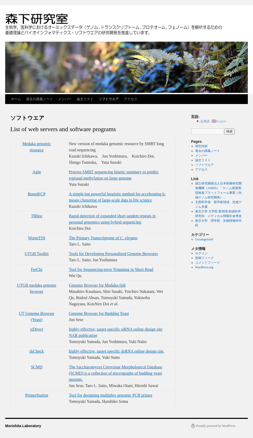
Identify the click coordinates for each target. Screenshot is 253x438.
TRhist (36, 216)
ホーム (16, 99)
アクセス (130, 99)
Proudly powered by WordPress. (216, 426)
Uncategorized (204, 239)
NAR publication (83, 335)
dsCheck (36, 351)
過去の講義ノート (39, 99)
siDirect (36, 329)
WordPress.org (204, 267)
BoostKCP (36, 194)
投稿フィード (204, 258)
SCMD (36, 367)
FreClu (36, 269)
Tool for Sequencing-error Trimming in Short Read (111, 269)
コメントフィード (207, 262)
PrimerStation (36, 395)
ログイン (201, 253)
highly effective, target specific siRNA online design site (115, 329)
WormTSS (36, 238)
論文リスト (85, 99)
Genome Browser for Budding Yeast (99, 313)
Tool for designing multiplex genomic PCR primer (110, 395)
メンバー (65, 99)
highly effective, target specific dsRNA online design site (116, 351)
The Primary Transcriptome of (103, 238)
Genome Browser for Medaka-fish (97, 285)
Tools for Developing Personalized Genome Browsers (113, 253)
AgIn (36, 172)
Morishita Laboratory (23, 426)
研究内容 (201, 146)
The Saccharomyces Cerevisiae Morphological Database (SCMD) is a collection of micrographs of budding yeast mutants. (115, 373)
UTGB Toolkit (37, 253)
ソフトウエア (109, 99)
